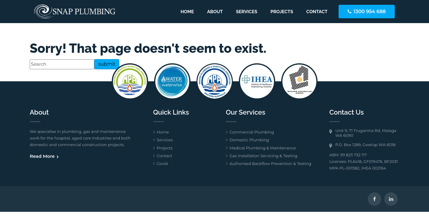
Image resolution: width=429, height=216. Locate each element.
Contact (316, 11)
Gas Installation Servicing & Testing (263, 155)
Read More (42, 156)
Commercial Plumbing (252, 132)
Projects (281, 11)
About (215, 11)
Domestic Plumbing (249, 139)
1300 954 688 (370, 11)
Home (187, 11)
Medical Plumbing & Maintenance (263, 148)
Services (246, 11)
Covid (162, 163)
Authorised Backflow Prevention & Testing (270, 163)
